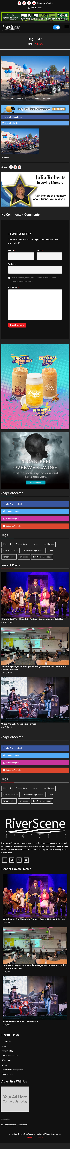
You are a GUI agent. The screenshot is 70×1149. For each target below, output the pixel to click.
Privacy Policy (7, 1051)
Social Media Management (12, 1070)
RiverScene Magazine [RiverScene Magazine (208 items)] (42, 557)
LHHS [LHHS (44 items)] (51, 550)
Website (12, 264)
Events (4, 1065)
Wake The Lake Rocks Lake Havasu (19, 724)
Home (29, 44)
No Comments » (35, 98)
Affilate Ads (6, 1060)
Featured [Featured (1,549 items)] (7, 544)
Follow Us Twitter (13, 511)
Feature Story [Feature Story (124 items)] (21, 544)
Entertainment (7, 1074)
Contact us (6, 1041)
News (4, 1046)
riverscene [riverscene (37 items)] (24, 557)
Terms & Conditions (10, 1055)
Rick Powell (7, 98)
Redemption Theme (35, 1137)
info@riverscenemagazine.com (14, 1125)
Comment (13, 287)
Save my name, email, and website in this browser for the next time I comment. (35, 280)
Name (11, 250)
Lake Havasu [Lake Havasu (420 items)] (48, 544)
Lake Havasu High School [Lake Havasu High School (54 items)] (33, 550)
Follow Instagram (13, 519)
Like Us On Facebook (14, 504)
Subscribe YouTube (13, 526)
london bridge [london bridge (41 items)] (9, 557)
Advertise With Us (45, 3)
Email (40, 250)
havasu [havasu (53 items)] (35, 544)
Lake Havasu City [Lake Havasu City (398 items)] (10, 550)
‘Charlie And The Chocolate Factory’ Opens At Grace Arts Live (32, 619)
